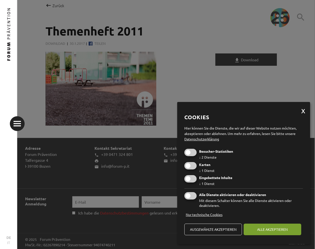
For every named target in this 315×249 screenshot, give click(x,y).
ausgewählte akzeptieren (213, 229)
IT (8, 242)
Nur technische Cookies (204, 214)
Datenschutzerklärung (201, 139)
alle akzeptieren (272, 229)
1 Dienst (207, 170)
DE (8, 237)
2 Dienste (208, 157)
